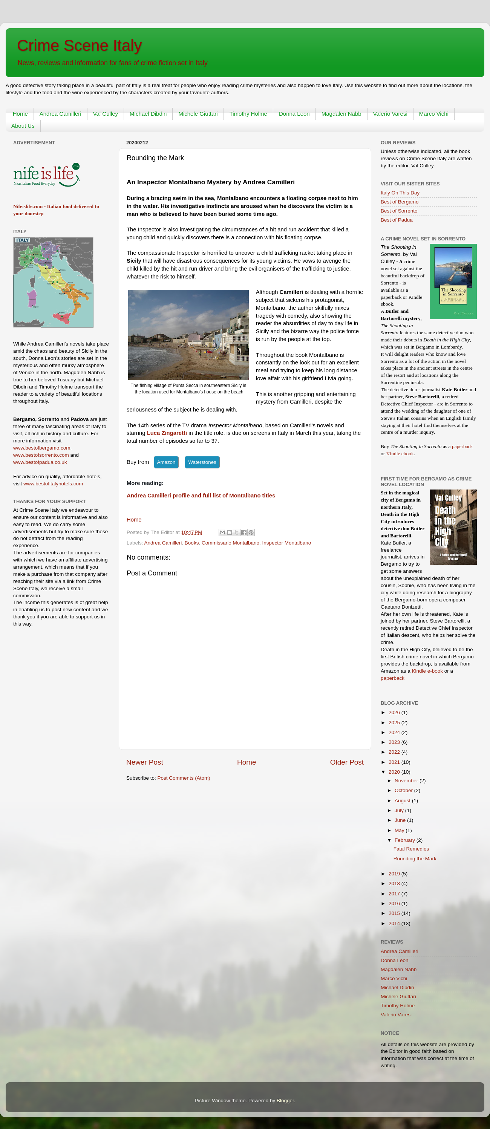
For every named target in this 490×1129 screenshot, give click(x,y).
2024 (395, 732)
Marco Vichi (434, 113)
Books (192, 543)
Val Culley (105, 113)
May (400, 830)
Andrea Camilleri (60, 113)
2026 (395, 712)
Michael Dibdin (148, 113)
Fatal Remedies (411, 849)
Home (20, 113)
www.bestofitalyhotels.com (53, 483)
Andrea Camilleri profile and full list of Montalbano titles (201, 496)
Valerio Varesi (390, 113)
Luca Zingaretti (167, 433)
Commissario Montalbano (230, 543)
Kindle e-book (428, 671)
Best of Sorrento (399, 211)
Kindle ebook (400, 453)
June (401, 820)
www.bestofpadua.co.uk (40, 462)
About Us (23, 125)
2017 (395, 893)
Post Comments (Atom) (184, 778)
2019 (395, 874)
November (407, 780)
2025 (395, 722)
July (400, 810)
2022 (395, 752)
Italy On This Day (400, 193)
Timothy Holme (248, 113)
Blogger (285, 1100)
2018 (395, 883)
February (405, 840)
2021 (395, 762)
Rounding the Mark (415, 858)
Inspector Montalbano (286, 543)
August (403, 800)
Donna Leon (294, 113)
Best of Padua (397, 220)
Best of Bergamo (400, 202)
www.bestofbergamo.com (41, 448)
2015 (395, 913)
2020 (395, 772)
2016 (395, 903)
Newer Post (144, 762)
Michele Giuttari (197, 113)
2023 (395, 742)
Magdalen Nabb (341, 113)
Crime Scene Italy (79, 45)
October (404, 790)
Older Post (347, 762)
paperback (462, 446)
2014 (395, 923)
